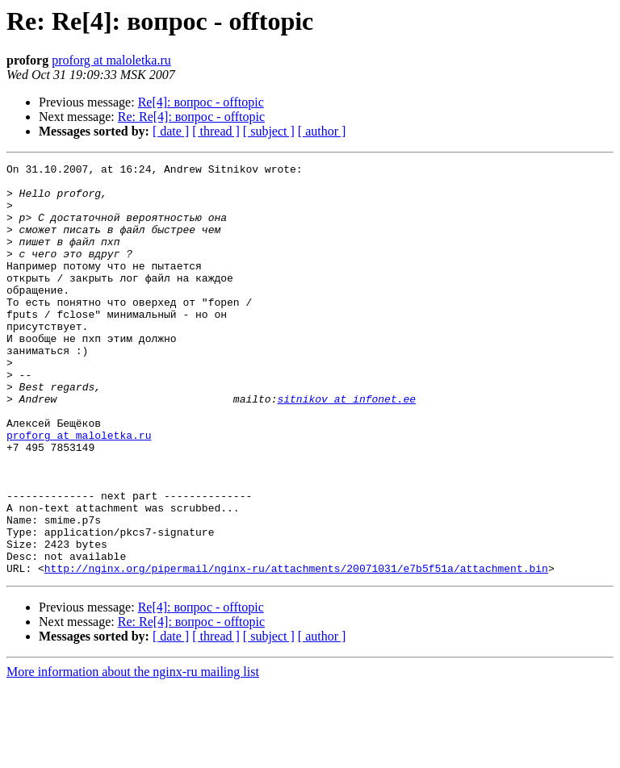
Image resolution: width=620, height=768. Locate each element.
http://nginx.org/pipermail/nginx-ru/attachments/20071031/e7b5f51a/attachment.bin (296, 650)
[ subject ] (269, 131)
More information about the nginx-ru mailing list (132, 754)
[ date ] (171, 131)
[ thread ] (216, 131)
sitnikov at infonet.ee (346, 447)
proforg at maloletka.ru (111, 60)
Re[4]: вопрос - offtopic (201, 102)
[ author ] (322, 131)
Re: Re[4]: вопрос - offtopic (191, 116)
